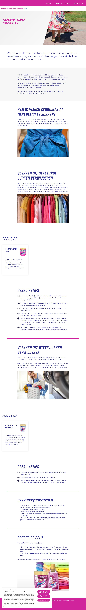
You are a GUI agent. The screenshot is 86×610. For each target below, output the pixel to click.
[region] (27, 598)
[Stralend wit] (67, 3)
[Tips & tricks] (77, 3)
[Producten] (48, 3)
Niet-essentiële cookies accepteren (43, 592)
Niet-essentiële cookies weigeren (44, 596)
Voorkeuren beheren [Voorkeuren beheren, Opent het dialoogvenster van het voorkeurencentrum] (44, 600)
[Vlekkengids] (57, 3)
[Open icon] (82, 3)
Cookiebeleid (5, 604)
